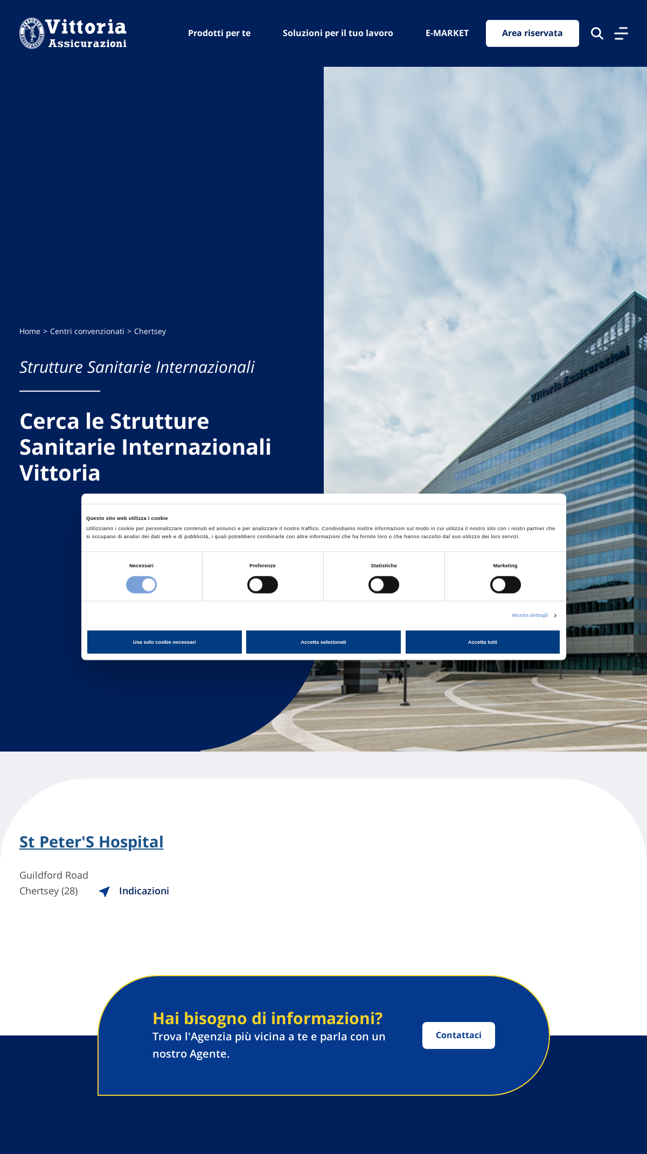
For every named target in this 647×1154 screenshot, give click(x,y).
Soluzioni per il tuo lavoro (338, 33)
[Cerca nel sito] (597, 33)
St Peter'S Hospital (94, 842)
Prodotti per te (219, 33)
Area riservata (532, 33)
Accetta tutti (482, 642)
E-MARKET (447, 33)
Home (29, 331)
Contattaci (459, 1035)
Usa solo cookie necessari (164, 642)
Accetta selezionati (323, 642)
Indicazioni (140, 891)
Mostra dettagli (529, 615)
